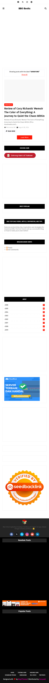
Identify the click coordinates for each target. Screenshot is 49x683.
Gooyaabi (42, 679)
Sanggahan (23, 675)
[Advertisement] (24, 38)
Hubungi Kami (34, 672)
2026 (25, 305)
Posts (9, 248)
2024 (25, 312)
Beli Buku (33, 675)
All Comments (12, 250)
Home (12, 672)
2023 (25, 316)
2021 (25, 323)
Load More (25, 137)
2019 (25, 330)
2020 (25, 326)
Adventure (8, 105)
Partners (42, 675)
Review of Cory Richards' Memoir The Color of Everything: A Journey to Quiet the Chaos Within (24, 112)
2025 (25, 308)
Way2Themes (22, 679)
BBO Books (24, 8)
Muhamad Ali (11, 127)
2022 (25, 319)
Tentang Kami (22, 672)
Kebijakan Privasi (10, 675)
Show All (24, 75)
